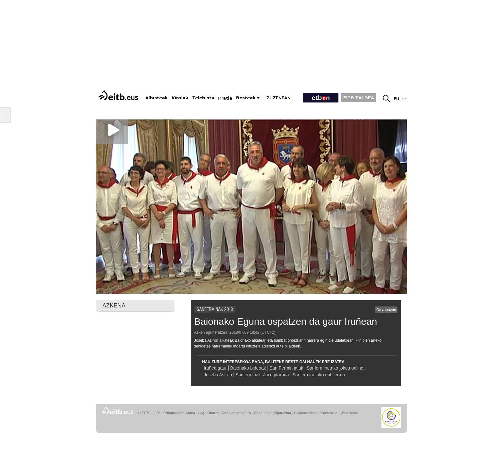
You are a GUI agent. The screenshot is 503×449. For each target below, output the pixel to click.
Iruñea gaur (215, 368)
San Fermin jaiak (286, 368)
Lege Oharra (208, 413)
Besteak (246, 97)
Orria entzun (386, 310)
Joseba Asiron (218, 374)
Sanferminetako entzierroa (319, 374)
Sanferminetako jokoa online (335, 368)
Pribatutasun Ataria (179, 413)
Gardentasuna (306, 413)
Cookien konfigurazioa (272, 413)
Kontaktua (328, 413)
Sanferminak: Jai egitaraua (262, 374)
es (404, 98)
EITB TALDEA (358, 97)
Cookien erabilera (236, 413)
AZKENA (113, 305)
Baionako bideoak (248, 368)
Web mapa (349, 413)
